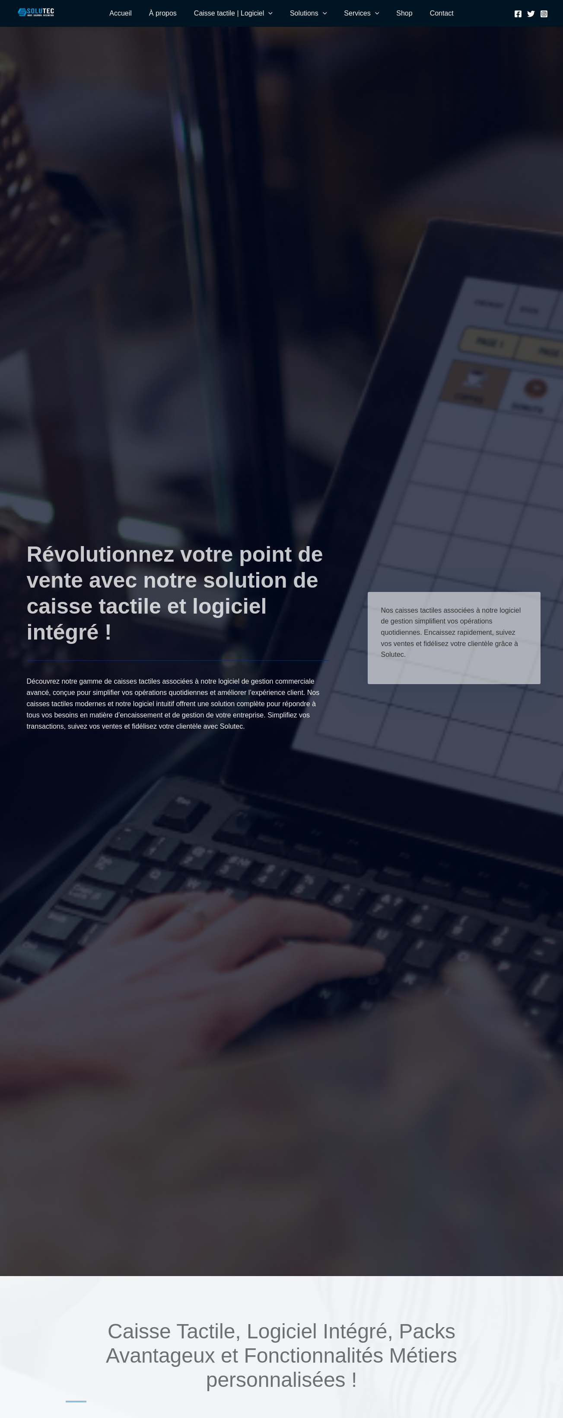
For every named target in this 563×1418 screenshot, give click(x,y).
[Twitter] (531, 14)
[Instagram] (544, 14)
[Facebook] (518, 14)
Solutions (308, 13)
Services (361, 13)
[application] (268, 13)
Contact (442, 13)
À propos (163, 13)
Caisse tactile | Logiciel (233, 13)
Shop (404, 13)
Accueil (120, 13)
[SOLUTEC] (35, 12)
